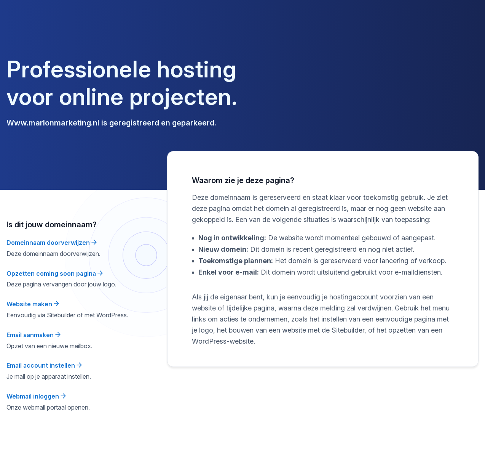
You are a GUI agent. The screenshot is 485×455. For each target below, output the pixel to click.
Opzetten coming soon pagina (54, 273)
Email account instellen (44, 365)
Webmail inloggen (36, 396)
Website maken (32, 304)
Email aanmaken (33, 335)
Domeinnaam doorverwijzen (51, 242)
